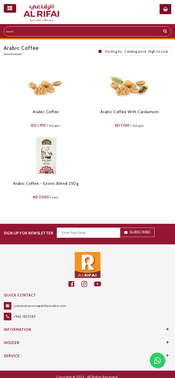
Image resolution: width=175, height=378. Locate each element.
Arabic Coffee (46, 111)
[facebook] (74, 284)
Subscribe (140, 232)
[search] (165, 31)
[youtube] (100, 284)
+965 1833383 (25, 316)
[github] (87, 284)
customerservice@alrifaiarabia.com (40, 306)
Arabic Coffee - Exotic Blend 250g (46, 183)
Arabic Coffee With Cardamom (129, 111)
